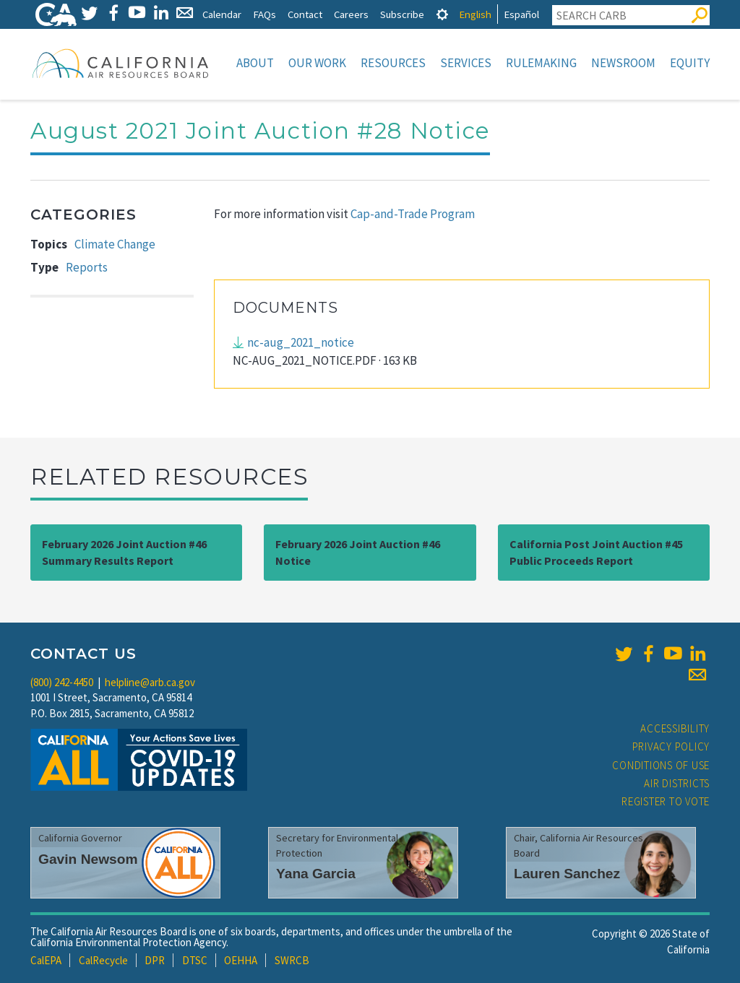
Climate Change (114, 244)
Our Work (317, 63)
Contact (305, 14)
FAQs (264, 14)
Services (465, 63)
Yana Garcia (316, 873)
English (475, 14)
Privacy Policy (671, 746)
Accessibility (675, 728)
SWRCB (292, 960)
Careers (351, 14)
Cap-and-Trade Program (412, 214)
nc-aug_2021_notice (300, 342)
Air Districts (677, 783)
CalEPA (45, 960)
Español (521, 14)
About (255, 63)
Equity (690, 63)
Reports (87, 267)
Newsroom (623, 63)
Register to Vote (665, 801)
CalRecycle (103, 960)
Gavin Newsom (88, 859)
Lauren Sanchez (567, 873)
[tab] (442, 14)
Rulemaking (541, 63)
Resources (393, 63)
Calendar (221, 14)
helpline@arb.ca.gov (150, 682)
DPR (155, 960)
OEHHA (240, 960)
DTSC (194, 960)
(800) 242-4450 (61, 682)
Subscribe (402, 14)
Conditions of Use (661, 765)
